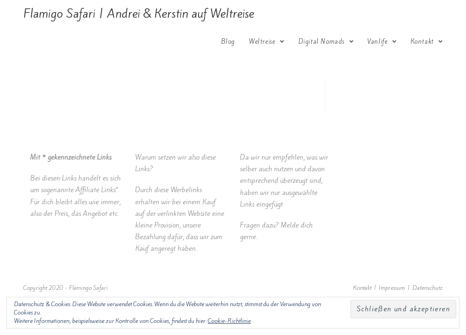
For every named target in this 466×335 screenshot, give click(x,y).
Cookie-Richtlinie (229, 321)
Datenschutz (427, 288)
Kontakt (362, 288)
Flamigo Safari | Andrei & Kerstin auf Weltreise (138, 13)
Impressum (392, 288)
